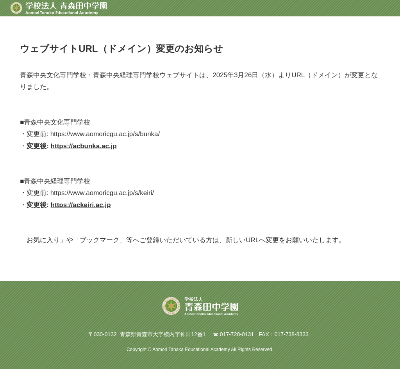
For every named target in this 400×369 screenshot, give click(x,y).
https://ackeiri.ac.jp (81, 205)
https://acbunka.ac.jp (84, 146)
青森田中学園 (58, 8)
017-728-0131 (237, 334)
